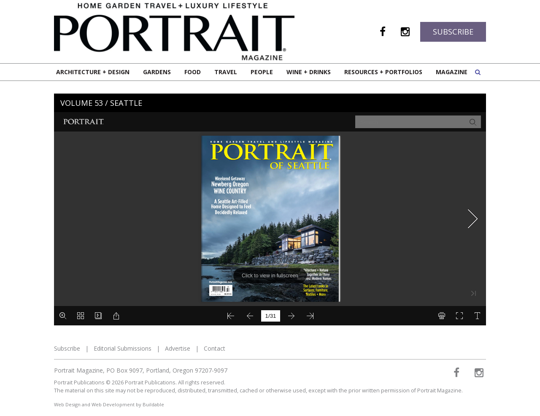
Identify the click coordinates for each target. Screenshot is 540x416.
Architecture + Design (93, 72)
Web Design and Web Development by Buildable (109, 404)
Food (192, 72)
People (262, 72)
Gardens (157, 72)
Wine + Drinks (308, 72)
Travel (225, 72)
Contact (214, 348)
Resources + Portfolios (383, 72)
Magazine (451, 72)
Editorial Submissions (122, 348)
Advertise (177, 348)
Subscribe (453, 32)
